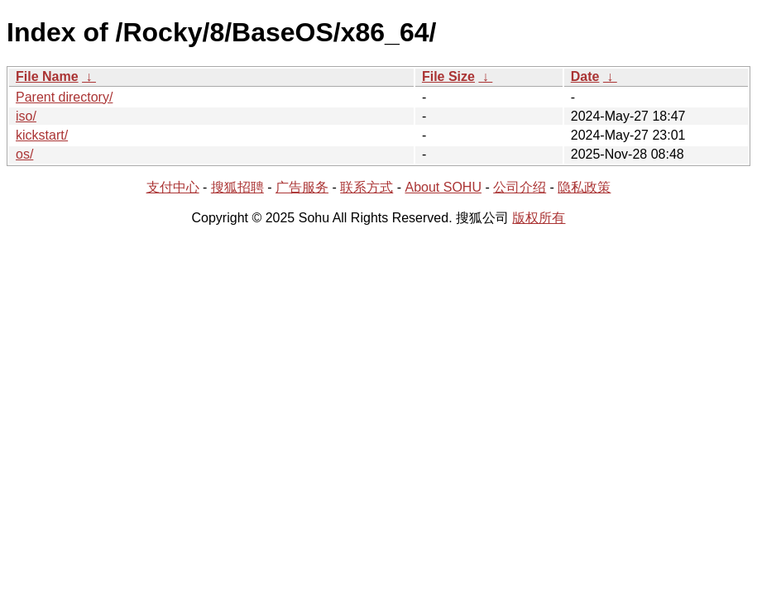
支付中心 (172, 187)
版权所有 (538, 218)
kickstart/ (42, 135)
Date (585, 76)
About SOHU (443, 187)
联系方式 (366, 187)
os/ (24, 154)
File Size (448, 76)
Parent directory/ (64, 97)
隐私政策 (584, 187)
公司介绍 (519, 187)
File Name (47, 76)
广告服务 (301, 187)
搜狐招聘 (237, 187)
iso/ (26, 116)
